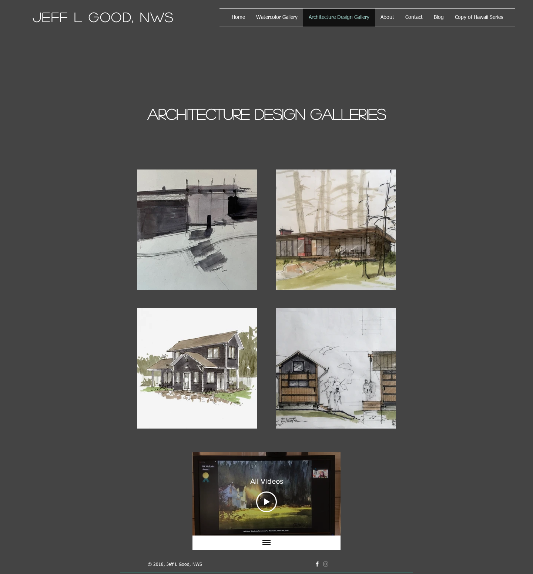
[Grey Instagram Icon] (325, 564)
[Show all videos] (266, 543)
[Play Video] (266, 501)
